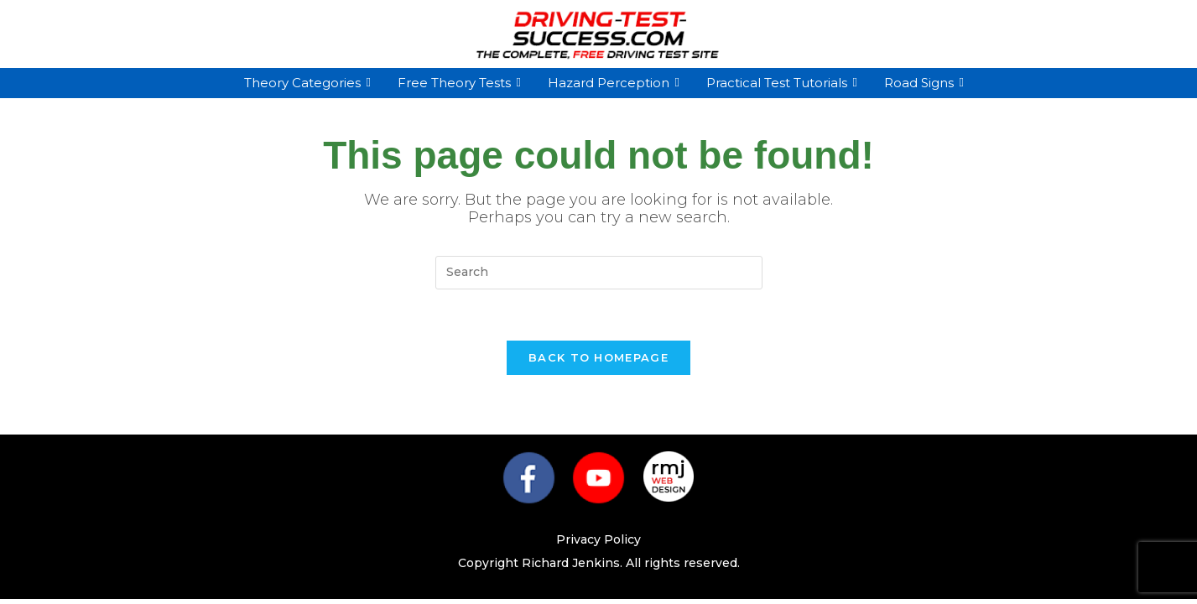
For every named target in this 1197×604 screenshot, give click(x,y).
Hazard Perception (611, 83)
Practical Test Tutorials (778, 83)
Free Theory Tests (456, 83)
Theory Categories (304, 83)
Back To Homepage (598, 357)
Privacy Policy (598, 539)
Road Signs (921, 83)
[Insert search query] (598, 272)
